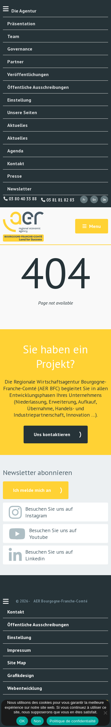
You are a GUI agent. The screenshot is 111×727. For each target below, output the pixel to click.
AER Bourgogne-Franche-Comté (60, 601)
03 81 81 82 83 (57, 200)
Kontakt (15, 163)
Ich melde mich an (32, 490)
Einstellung (19, 100)
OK (22, 721)
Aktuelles (17, 125)
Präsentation (21, 23)
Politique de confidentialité (73, 721)
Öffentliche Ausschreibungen (38, 87)
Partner (15, 61)
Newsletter (19, 189)
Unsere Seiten (22, 112)
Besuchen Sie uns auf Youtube (43, 533)
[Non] (105, 713)
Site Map (16, 662)
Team (13, 36)
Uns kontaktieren (52, 434)
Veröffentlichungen (28, 74)
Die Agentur (23, 11)
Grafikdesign (20, 675)
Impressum (19, 650)
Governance (19, 49)
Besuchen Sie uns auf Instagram (41, 512)
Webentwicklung (24, 688)
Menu (91, 226)
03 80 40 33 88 (20, 198)
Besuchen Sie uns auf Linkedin (41, 555)
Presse (14, 176)
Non (37, 721)
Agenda (15, 151)
